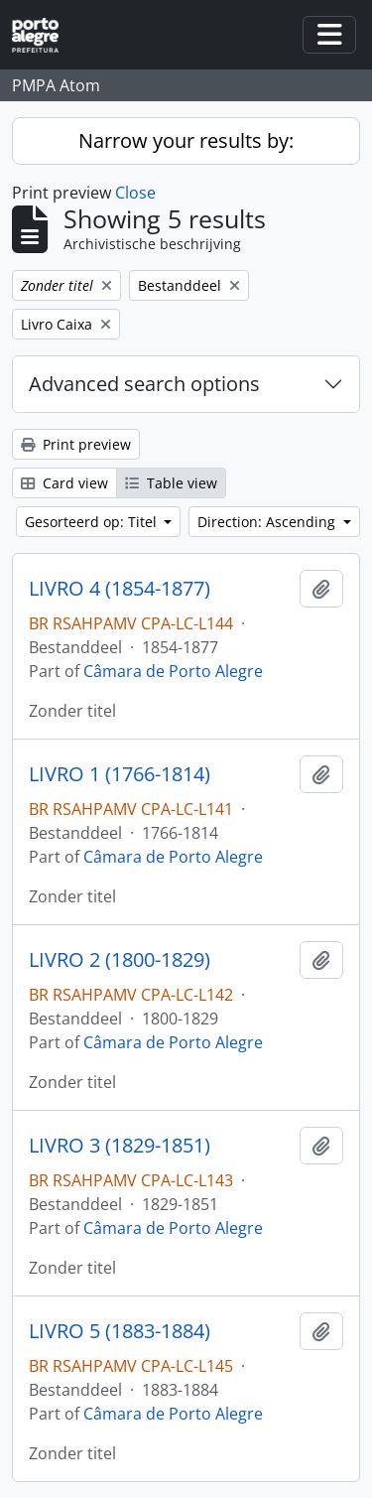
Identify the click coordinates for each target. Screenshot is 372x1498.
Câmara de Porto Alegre (173, 671)
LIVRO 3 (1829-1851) (119, 1146)
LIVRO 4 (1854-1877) (119, 589)
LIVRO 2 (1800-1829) (119, 960)
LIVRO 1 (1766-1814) (119, 774)
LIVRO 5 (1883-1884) (119, 1331)
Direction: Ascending (268, 521)
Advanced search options (144, 383)
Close (135, 193)
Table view (171, 483)
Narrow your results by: (186, 140)
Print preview (76, 444)
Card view (64, 483)
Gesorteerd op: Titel (93, 521)
